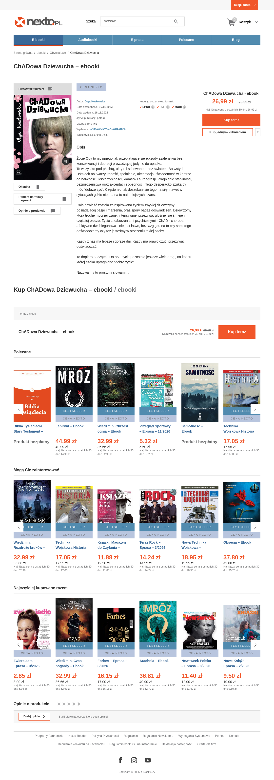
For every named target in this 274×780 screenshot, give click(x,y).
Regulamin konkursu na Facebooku (81, 744)
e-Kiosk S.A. (148, 771)
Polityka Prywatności (105, 736)
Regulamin (131, 736)
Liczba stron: (85, 123)
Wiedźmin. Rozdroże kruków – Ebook (29, 547)
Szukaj (91, 21)
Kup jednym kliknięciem (227, 132)
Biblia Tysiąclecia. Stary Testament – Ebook (28, 431)
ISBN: (80, 134)
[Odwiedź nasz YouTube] (148, 760)
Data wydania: (86, 112)
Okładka (24, 187)
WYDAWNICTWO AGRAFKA (108, 129)
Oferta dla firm (206, 744)
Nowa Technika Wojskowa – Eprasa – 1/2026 (194, 547)
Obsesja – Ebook (237, 542)
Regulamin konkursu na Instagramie (133, 744)
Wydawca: (83, 129)
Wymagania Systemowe (194, 736)
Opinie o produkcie (32, 210)
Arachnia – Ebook (154, 659)
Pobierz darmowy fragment (31, 198)
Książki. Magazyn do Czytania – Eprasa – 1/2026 (112, 547)
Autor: (80, 101)
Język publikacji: (87, 117)
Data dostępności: (88, 106)
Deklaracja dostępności (177, 744)
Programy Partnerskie (49, 736)
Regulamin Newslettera (158, 736)
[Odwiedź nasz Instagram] (134, 760)
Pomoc (219, 736)
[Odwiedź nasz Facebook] (120, 760)
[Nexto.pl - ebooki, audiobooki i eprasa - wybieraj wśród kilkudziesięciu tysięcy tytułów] (39, 22)
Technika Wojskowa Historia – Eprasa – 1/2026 (238, 431)
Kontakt (234, 736)
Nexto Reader (77, 736)
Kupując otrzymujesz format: (156, 101)
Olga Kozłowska (94, 101)
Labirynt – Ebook (70, 426)
